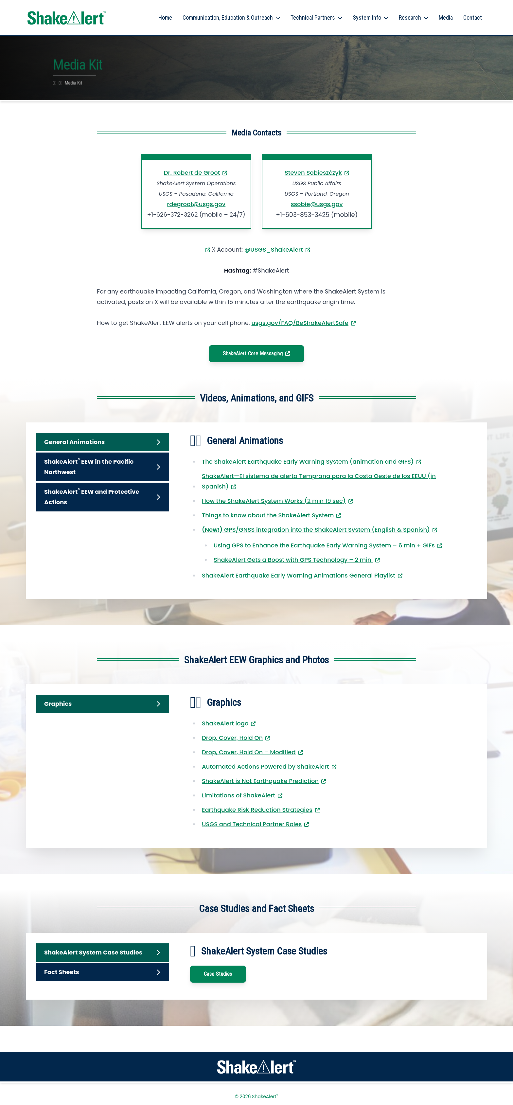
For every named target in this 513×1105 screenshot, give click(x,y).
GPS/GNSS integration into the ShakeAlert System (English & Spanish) (316, 530)
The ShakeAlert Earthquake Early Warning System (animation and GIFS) (308, 461)
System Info (367, 17)
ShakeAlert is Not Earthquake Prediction (260, 781)
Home (165, 17)
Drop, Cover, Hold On (232, 738)
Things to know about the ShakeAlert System (268, 515)
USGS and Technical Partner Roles (252, 824)
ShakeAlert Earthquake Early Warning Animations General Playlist (298, 575)
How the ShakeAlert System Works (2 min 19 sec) (274, 501)
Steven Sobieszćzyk (313, 173)
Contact (472, 17)
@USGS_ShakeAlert (273, 249)
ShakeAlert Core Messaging (253, 353)
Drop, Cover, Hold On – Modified (249, 752)
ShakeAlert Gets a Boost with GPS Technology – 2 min (293, 560)
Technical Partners (313, 17)
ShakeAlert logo (225, 723)
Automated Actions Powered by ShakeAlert (265, 766)
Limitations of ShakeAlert (238, 795)
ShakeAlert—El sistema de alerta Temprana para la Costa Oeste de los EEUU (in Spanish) (319, 481)
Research (410, 17)
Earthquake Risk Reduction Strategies (257, 810)
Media (446, 17)
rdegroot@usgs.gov (196, 204)
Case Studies (218, 974)
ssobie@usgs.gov (317, 204)
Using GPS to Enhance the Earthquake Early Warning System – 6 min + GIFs (324, 545)
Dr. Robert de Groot (192, 173)
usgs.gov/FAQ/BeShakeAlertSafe (299, 323)
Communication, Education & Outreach (228, 17)
